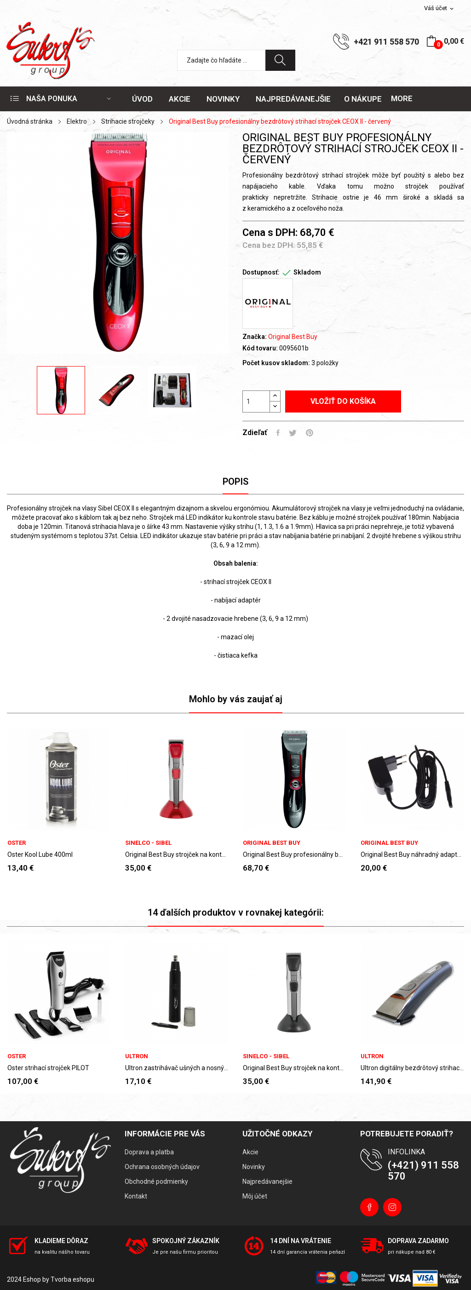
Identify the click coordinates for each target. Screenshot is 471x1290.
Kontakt (136, 1196)
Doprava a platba (149, 1152)
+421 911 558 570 (386, 41)
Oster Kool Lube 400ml (40, 854)
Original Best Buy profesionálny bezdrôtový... (294, 854)
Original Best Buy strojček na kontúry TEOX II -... (176, 854)
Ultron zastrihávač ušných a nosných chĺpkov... (176, 1068)
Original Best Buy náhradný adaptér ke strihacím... (412, 854)
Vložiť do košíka (343, 401)
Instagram (392, 1207)
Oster (16, 843)
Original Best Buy (292, 336)
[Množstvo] (256, 401)
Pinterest (309, 433)
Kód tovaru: (260, 348)
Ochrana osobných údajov (162, 1166)
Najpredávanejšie (267, 1181)
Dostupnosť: (261, 272)
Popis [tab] (235, 481)
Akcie (250, 1152)
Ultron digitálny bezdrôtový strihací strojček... (412, 1068)
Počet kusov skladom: (276, 363)
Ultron (136, 1056)
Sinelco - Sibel (148, 843)
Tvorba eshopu (72, 1279)
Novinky (253, 1166)
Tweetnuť (292, 433)
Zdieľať (278, 433)
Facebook (369, 1207)
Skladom (307, 272)
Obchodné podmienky (156, 1181)
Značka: (254, 336)
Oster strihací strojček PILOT (48, 1068)
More (402, 98)
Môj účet (254, 1196)
